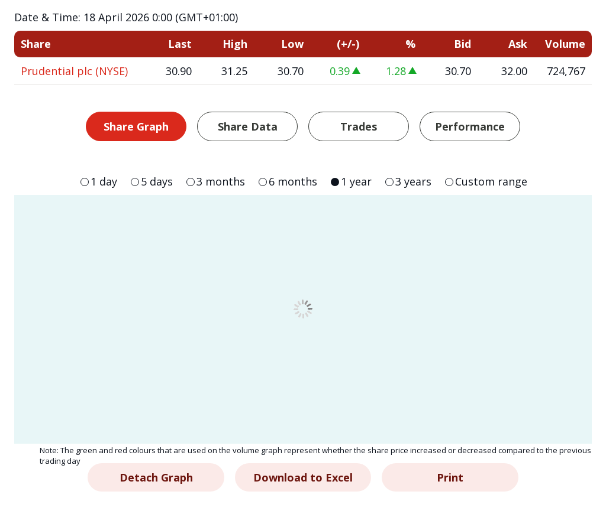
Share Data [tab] (248, 126)
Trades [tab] (358, 126)
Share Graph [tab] (136, 126)
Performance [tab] (470, 126)
